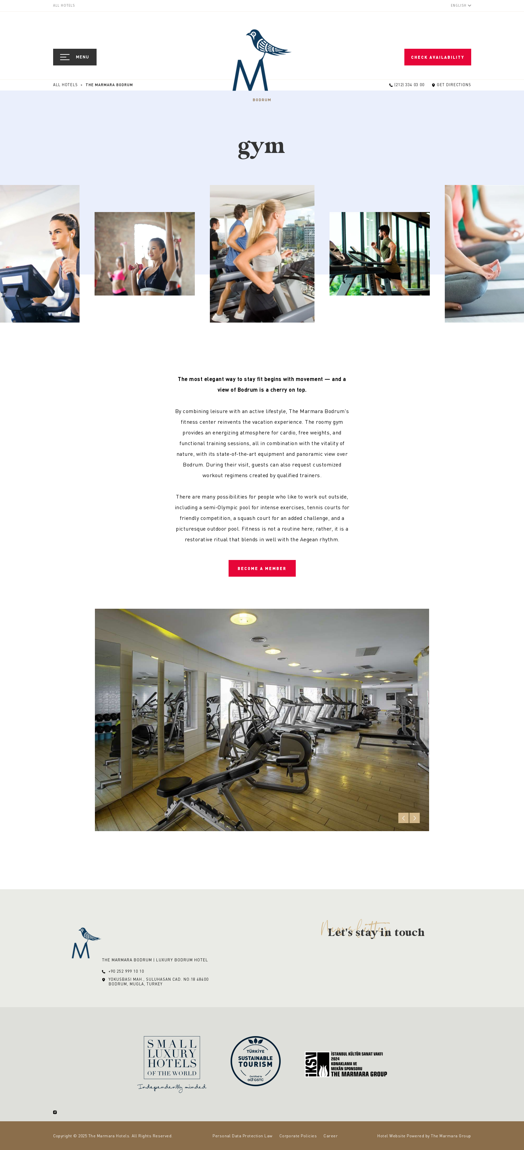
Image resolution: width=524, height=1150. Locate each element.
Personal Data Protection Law (242, 1135)
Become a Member (262, 568)
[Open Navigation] (75, 57)
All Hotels (66, 84)
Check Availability (438, 57)
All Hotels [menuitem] (64, 6)
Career (330, 1135)
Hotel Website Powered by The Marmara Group (424, 1135)
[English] (461, 5)
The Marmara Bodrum (109, 84)
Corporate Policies (298, 1135)
